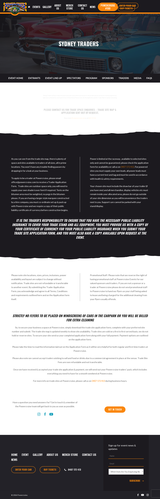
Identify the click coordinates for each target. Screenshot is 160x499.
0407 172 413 (101, 121)
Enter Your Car (23, 469)
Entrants (34, 78)
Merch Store (70, 455)
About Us (52, 455)
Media (137, 78)
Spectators (74, 78)
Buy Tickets (50, 469)
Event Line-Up (53, 78)
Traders (123, 78)
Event (25, 455)
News (14, 460)
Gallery (37, 455)
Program (91, 78)
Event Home (15, 78)
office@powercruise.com (76, 121)
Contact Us (89, 455)
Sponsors (108, 78)
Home (14, 455)
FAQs (149, 78)
